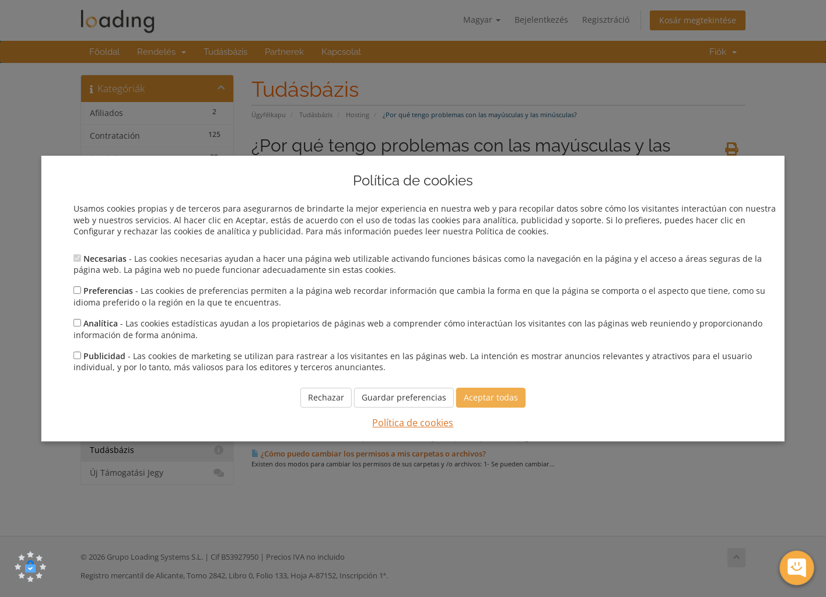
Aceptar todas (491, 397)
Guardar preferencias (404, 397)
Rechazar (326, 397)
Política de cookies (412, 422)
